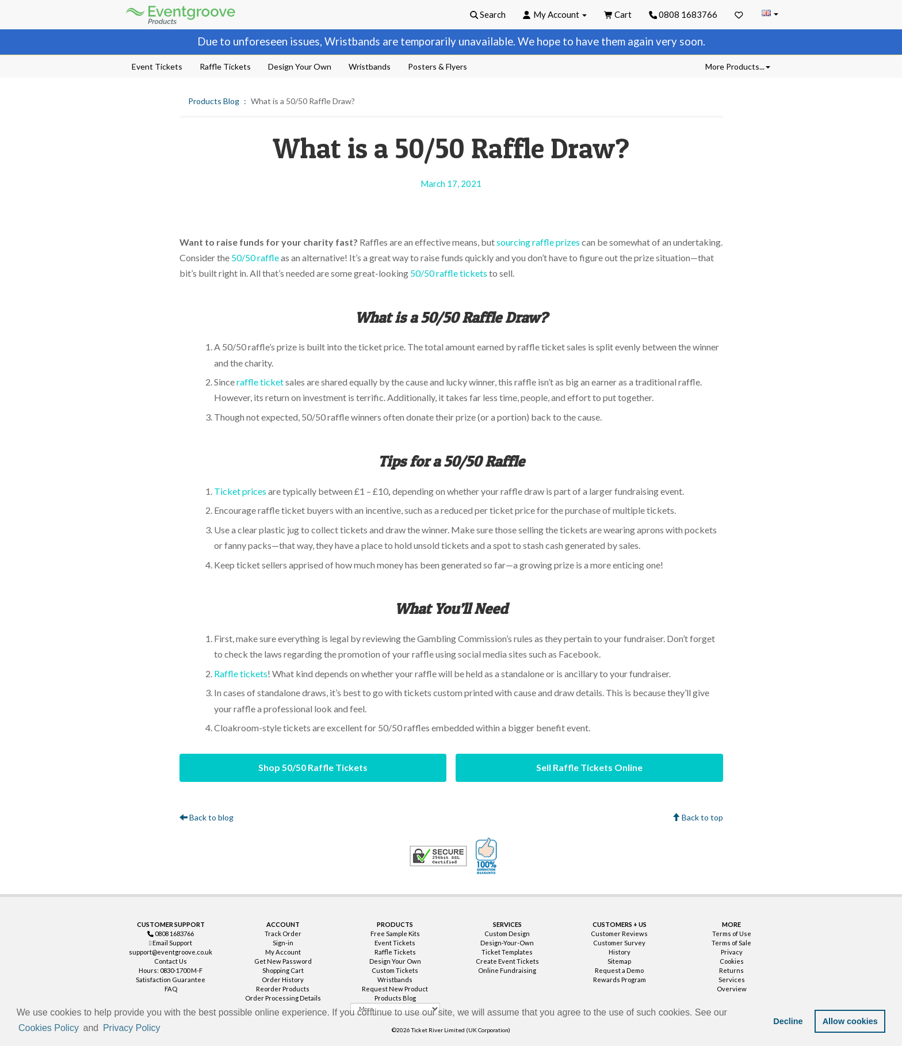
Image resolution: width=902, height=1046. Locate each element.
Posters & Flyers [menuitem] (437, 66)
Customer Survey (619, 942)
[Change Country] (770, 14)
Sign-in (283, 942)
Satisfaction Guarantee (170, 979)
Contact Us (170, 961)
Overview (732, 988)
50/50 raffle (255, 257)
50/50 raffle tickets (448, 273)
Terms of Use (731, 933)
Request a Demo (619, 970)
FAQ (171, 988)
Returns (731, 970)
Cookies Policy (48, 1028)
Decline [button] (787, 1021)
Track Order (283, 933)
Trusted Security (438, 856)
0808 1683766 (683, 14)
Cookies (732, 961)
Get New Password (283, 961)
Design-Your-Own (507, 942)
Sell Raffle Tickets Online (589, 767)
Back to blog (206, 817)
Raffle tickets (240, 673)
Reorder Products (282, 988)
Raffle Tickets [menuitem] (225, 66)
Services (731, 979)
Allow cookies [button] (850, 1021)
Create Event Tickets (507, 961)
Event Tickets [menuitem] (157, 66)
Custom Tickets (395, 970)
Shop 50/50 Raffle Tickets (313, 767)
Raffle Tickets (395, 952)
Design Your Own (395, 961)
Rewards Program (619, 979)
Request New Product (395, 988)
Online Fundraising (507, 970)
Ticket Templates (507, 952)
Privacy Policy (131, 1028)
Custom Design (507, 933)
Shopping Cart (283, 970)
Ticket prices (240, 491)
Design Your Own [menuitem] (299, 66)
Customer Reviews (619, 933)
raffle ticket (260, 381)
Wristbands (394, 979)
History (619, 952)
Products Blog (213, 101)
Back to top (697, 817)
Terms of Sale (731, 942)
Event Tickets (394, 942)
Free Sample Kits (395, 933)
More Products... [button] (737, 66)
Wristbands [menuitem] (370, 66)
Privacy (732, 952)
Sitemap (619, 961)
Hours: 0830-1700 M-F (170, 970)
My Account (283, 952)
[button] (166, 1028)
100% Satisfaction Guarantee (488, 856)
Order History (283, 979)
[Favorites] (739, 14)
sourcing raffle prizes (538, 241)
